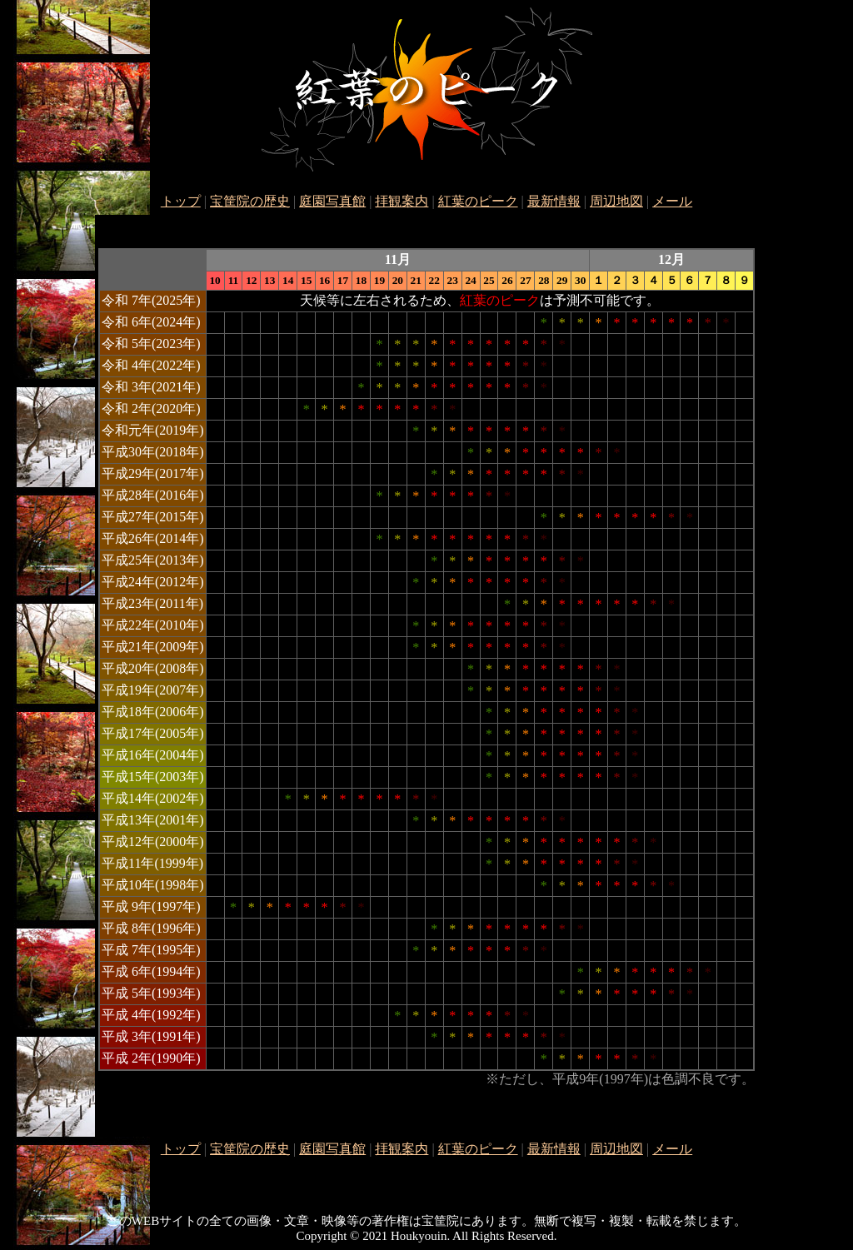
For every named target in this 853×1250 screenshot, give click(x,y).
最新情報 (554, 201)
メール (672, 201)
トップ (181, 201)
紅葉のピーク (478, 201)
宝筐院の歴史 (250, 201)
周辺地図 (616, 201)
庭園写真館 (332, 201)
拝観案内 (401, 201)
